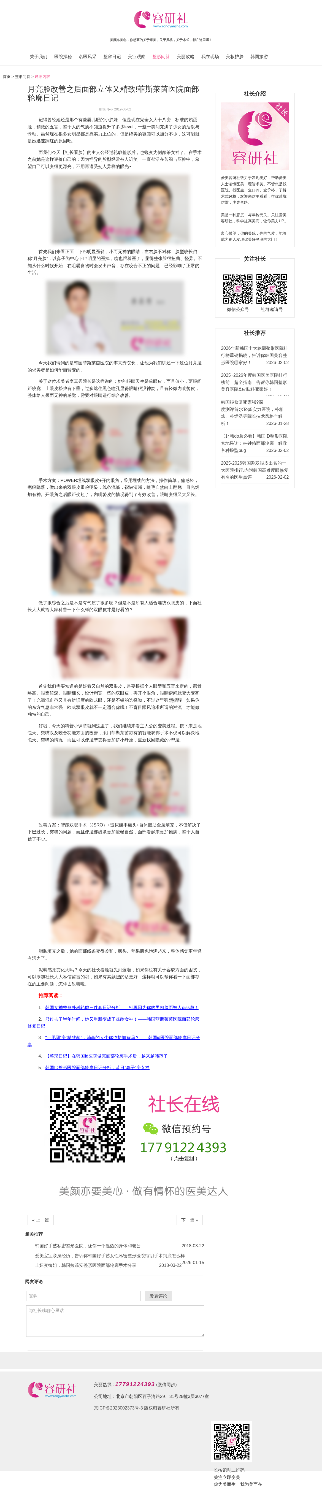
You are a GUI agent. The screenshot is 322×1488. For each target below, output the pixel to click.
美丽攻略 (185, 56)
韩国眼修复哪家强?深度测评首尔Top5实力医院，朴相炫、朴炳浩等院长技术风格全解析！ (255, 413)
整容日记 (112, 56)
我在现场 (210, 56)
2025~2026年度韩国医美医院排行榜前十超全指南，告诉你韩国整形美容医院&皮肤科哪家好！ (255, 384)
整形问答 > (24, 76)
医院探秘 (63, 56)
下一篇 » (189, 1220)
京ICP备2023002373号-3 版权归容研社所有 (136, 1408)
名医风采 (87, 56)
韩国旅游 (259, 56)
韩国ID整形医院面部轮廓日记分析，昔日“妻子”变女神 (97, 1067)
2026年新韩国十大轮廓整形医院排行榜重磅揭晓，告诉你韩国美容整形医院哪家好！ (255, 356)
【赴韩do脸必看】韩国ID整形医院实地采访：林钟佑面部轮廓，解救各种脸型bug (255, 444)
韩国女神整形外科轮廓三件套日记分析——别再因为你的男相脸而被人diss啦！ (121, 1007)
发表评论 (158, 1296)
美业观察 (136, 56)
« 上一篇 (40, 1220)
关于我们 (38, 56)
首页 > (9, 76)
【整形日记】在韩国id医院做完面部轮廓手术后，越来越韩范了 (106, 1056)
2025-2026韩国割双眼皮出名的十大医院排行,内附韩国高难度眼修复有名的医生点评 (255, 471)
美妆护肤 (234, 56)
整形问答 (161, 56)
